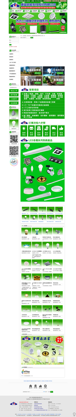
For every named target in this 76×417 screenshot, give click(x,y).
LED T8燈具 (38, 414)
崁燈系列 (11, 59)
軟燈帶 (48, 414)
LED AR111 (24, 414)
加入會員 (15, 46)
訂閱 (45, 391)
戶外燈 (56, 414)
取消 (48, 391)
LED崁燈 (33, 414)
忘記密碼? (11, 46)
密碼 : (10, 42)
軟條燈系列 (11, 68)
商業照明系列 (12, 65)
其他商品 (11, 79)
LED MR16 (19, 414)
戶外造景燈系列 (12, 73)
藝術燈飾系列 (12, 70)
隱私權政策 (45, 397)
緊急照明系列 (12, 76)
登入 (10, 44)
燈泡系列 (11, 56)
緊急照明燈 (52, 414)
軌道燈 (42, 414)
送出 (51, 391)
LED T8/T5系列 (12, 62)
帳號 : (10, 40)
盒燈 (45, 414)
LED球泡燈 (29, 414)
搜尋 (32, 37)
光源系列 (11, 53)
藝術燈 (59, 414)
